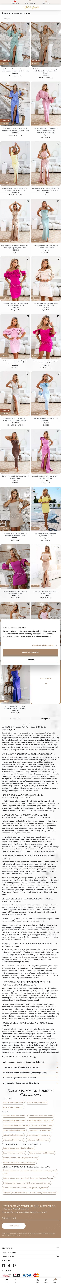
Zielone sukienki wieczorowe (14, 1120)
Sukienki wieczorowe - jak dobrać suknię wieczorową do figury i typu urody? (30, 1172)
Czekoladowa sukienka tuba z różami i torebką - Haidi (15, 477)
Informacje (7, 1248)
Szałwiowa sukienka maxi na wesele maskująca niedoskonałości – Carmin (15, 70)
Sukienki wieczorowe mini (13, 1107)
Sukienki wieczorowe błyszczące (41, 1153)
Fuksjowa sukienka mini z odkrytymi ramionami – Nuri (45, 362)
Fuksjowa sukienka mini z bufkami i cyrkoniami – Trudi (15, 592)
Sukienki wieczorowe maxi (13, 1102)
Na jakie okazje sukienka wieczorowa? (19, 1078)
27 (36, 724)
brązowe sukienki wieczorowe (38, 1135)
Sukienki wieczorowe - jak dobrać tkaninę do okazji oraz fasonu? (28, 1178)
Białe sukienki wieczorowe (42, 1125)
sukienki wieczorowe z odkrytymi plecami (19, 1163)
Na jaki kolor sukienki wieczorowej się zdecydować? (25, 1073)
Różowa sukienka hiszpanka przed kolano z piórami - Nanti (15, 362)
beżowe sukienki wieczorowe (14, 1130)
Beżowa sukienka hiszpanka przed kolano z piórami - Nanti (46, 304)
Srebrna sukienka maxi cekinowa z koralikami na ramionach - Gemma (15, 419)
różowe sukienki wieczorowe (40, 1130)
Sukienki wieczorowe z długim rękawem (18, 1148)
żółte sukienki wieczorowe (13, 1140)
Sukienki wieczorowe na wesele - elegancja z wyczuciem (25, 1188)
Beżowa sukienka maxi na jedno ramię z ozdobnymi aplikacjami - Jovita (15, 247)
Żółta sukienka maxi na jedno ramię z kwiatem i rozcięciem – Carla (15, 189)
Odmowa (30, 660)
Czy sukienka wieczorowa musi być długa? (21, 1083)
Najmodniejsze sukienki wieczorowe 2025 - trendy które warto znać (29, 1193)
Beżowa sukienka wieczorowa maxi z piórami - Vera (45, 592)
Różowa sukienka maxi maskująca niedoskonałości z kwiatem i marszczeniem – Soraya (46, 131)
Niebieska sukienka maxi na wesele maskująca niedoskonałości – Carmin (15, 130)
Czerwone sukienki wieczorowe (41, 1116)
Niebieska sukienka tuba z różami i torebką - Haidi (46, 419)
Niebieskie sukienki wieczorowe (41, 1120)
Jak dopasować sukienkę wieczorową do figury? (23, 1062)
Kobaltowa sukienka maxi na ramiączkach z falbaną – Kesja (15, 707)
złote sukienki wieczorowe (13, 1135)
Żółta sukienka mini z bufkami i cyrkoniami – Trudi (45, 535)
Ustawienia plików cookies (43, 645)
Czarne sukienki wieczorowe (14, 1116)
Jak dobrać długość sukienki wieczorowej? (21, 1067)
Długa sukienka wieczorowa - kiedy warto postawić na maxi (26, 1183)
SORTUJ (9, 19)
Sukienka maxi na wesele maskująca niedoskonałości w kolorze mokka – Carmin (46, 71)
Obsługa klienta (9, 1252)
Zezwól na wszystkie (30, 652)
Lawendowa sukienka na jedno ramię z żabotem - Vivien (45, 477)
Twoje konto (8, 1257)
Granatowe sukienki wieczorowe (15, 1125)
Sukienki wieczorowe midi (37, 1102)
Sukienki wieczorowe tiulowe (14, 1153)
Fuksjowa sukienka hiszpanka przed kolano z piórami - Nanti (15, 304)
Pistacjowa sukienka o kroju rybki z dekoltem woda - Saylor (46, 247)
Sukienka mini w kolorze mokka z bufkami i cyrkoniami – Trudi (15, 535)
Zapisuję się (14, 1226)
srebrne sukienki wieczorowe (38, 1140)
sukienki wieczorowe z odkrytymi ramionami (20, 1158)
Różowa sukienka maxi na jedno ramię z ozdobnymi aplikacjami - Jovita (45, 189)
